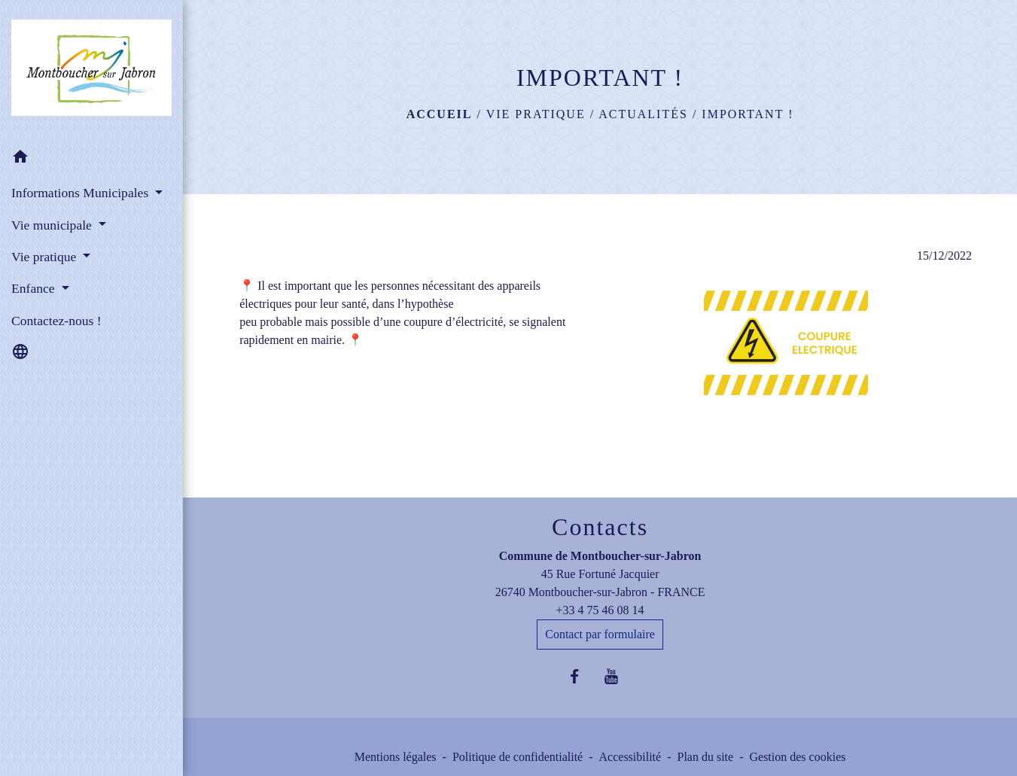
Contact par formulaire (600, 634)
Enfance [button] (34, 288)
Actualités (643, 114)
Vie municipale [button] (53, 225)
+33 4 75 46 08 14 (600, 610)
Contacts (600, 526)
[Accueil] (91, 71)
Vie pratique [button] (45, 256)
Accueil (439, 114)
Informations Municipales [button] (81, 192)
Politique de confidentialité (517, 756)
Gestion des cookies (797, 756)
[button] (91, 159)
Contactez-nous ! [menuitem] (56, 320)
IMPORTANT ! (747, 114)
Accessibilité (630, 756)
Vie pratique (536, 114)
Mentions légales (396, 756)
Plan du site (705, 756)
